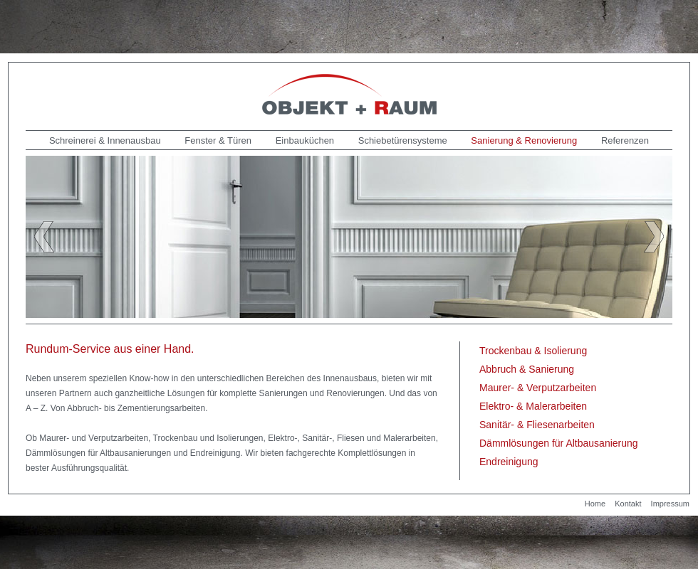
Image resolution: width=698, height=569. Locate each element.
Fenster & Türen (217, 140)
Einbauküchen (305, 140)
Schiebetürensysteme (402, 140)
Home (595, 503)
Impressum (670, 503)
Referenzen (625, 140)
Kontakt (628, 503)
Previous (44, 236)
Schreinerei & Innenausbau (105, 140)
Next (654, 236)
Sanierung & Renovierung (524, 140)
